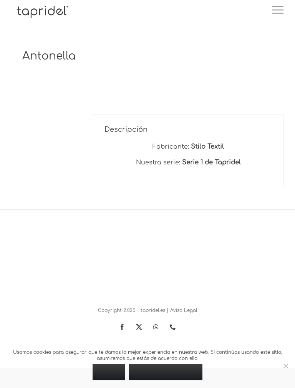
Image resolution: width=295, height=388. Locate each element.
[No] (285, 366)
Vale (109, 372)
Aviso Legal (183, 310)
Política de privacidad (165, 372)
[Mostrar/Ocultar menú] (278, 10)
